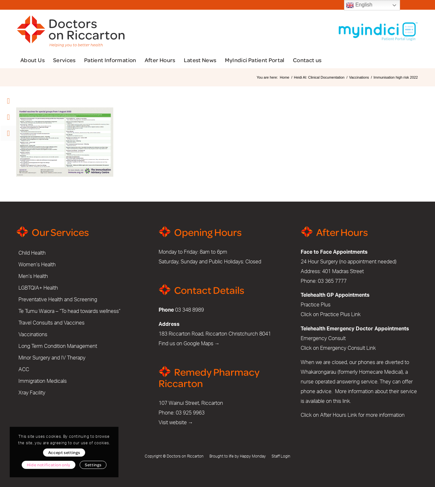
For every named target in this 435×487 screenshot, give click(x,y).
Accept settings (64, 452)
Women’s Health (37, 264)
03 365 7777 (332, 281)
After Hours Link (338, 415)
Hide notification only (48, 464)
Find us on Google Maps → (189, 343)
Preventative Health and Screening (57, 299)
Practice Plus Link (340, 314)
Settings (93, 464)
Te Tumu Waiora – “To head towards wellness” (69, 311)
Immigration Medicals (42, 381)
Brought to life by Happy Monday (237, 456)
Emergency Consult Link (348, 348)
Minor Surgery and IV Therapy (51, 357)
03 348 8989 (189, 310)
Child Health (32, 253)
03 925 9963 (190, 412)
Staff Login (281, 456)
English (359, 5)
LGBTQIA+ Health (38, 288)
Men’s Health (33, 276)
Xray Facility (31, 392)
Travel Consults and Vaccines (51, 323)
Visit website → (176, 422)
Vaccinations (32, 334)
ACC (23, 369)
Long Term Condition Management (57, 346)
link (346, 401)
